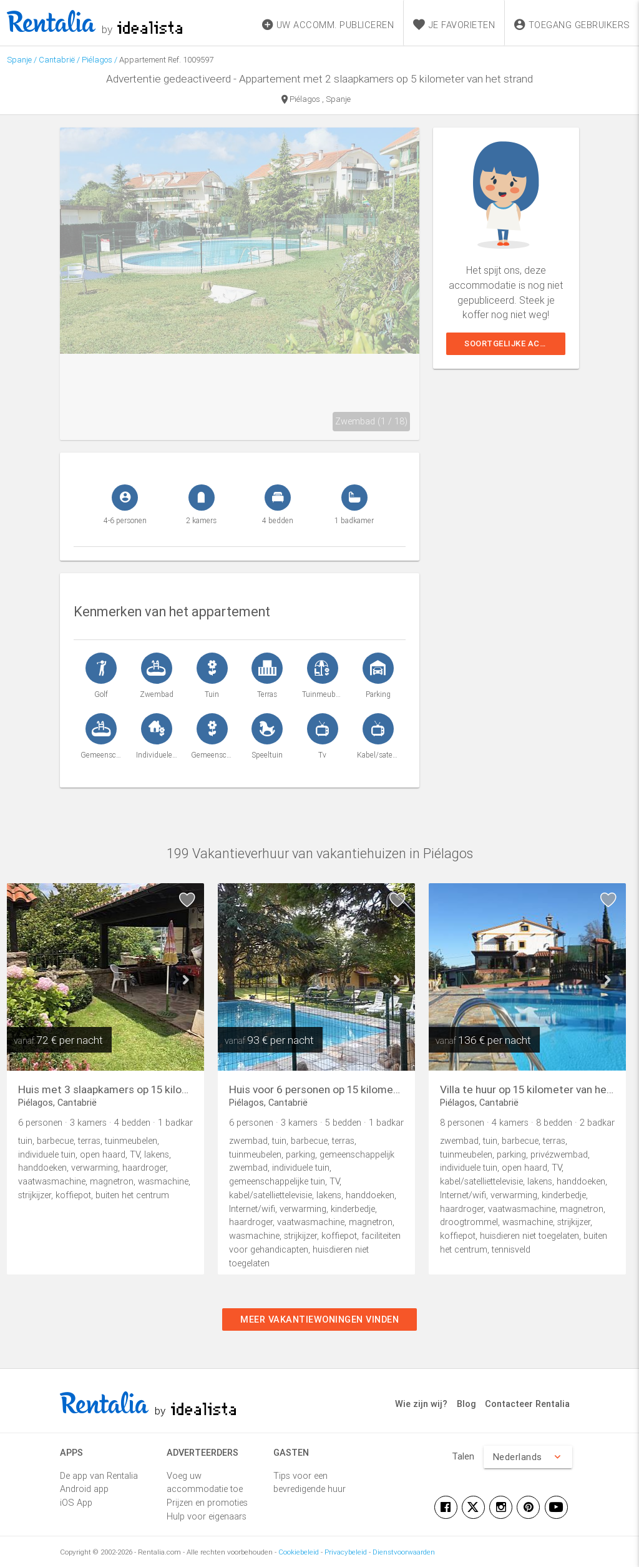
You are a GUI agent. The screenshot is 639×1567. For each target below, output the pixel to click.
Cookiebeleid (298, 1551)
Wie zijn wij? (421, 1403)
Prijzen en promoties (207, 1502)
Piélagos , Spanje (316, 100)
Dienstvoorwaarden (404, 1551)
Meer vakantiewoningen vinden (319, 1319)
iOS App (76, 1502)
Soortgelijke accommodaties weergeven (514, 343)
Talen (463, 1456)
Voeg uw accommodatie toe (205, 1482)
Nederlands (527, 1457)
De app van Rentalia (99, 1475)
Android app (84, 1488)
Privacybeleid (345, 1551)
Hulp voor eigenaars (206, 1516)
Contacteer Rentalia (527, 1403)
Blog (466, 1403)
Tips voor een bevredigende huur (309, 1482)
